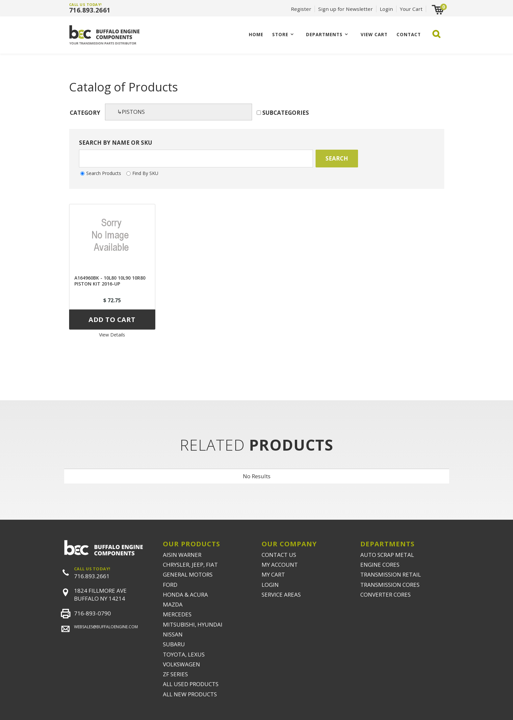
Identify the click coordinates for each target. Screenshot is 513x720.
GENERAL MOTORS (188, 574)
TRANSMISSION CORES (390, 584)
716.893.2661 (90, 10)
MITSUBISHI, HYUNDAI (192, 624)
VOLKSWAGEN (181, 664)
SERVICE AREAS (281, 594)
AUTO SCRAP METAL (387, 555)
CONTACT (409, 34)
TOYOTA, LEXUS (184, 654)
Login (386, 9)
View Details (112, 335)
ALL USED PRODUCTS (190, 684)
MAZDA (173, 604)
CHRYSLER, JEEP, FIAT (190, 564)
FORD (170, 584)
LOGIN (270, 584)
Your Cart (411, 9)
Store (280, 34)
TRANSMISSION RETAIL (390, 574)
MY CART (273, 574)
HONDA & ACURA (185, 594)
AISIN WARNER (182, 555)
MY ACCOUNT (280, 564)
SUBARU (174, 644)
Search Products (103, 173)
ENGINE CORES (379, 564)
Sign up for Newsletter (345, 9)
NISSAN (173, 634)
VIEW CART (374, 34)
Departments (324, 34)
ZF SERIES (175, 674)
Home (256, 34)
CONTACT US (279, 555)
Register (301, 9)
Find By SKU (145, 173)
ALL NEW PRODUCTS (190, 694)
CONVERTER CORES (385, 594)
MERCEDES (177, 614)
